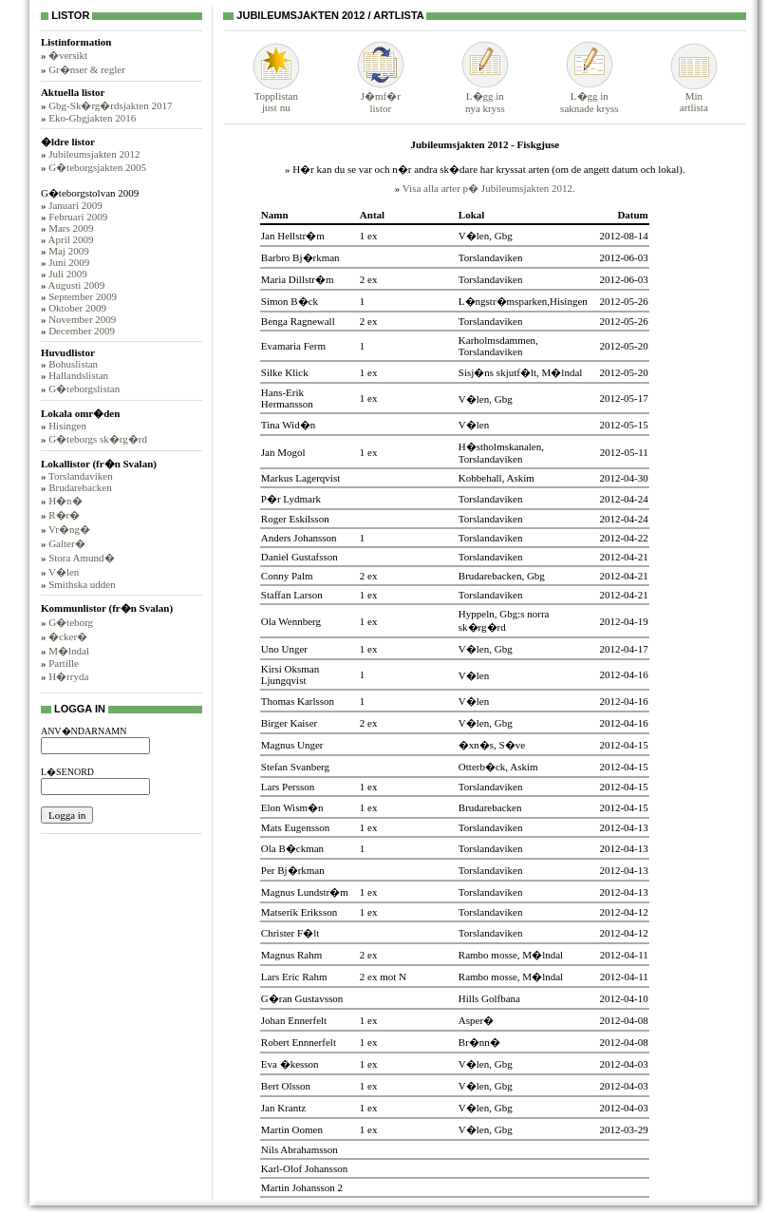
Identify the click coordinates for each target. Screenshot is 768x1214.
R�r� (64, 515)
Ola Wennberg (291, 621)
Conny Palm (287, 575)
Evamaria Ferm (293, 345)
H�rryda (68, 676)
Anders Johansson (299, 537)
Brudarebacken (80, 487)
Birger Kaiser (289, 723)
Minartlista (694, 97)
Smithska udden (82, 584)
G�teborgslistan (84, 388)
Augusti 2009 (76, 285)
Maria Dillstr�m (297, 279)
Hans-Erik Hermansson (287, 398)
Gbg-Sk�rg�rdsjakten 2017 (110, 105)
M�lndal (68, 650)
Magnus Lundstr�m (304, 892)
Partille (63, 663)
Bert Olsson (285, 1085)
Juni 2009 (68, 262)
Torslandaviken (80, 476)
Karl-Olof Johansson (304, 1168)
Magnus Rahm (291, 954)
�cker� (67, 636)
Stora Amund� (81, 557)
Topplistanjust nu (276, 97)
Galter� (66, 543)
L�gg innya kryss (485, 96)
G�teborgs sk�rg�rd (97, 439)
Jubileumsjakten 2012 (94, 154)
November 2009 (82, 319)
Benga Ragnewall (298, 321)
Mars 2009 (70, 228)
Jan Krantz (283, 1107)
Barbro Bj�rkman (300, 257)
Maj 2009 (68, 250)
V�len (63, 572)
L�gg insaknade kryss (589, 96)
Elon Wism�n (292, 807)
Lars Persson (288, 786)
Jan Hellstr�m (293, 235)
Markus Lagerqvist (300, 478)
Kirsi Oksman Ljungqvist (290, 674)
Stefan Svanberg (295, 766)
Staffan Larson (292, 594)
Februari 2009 (77, 216)
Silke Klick (285, 372)
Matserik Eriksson (299, 912)
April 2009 (71, 239)
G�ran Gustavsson (302, 998)
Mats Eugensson (295, 827)
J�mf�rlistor (380, 96)
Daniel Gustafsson (299, 556)
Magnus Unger (292, 744)
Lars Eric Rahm (294, 976)
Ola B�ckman (292, 848)
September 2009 (82, 296)
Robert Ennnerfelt (298, 1042)
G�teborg (70, 622)
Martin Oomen (292, 1129)
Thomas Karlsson (297, 701)
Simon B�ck (289, 301)
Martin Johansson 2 (302, 1187)
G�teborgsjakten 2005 (97, 167)
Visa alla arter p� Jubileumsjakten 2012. (489, 188)
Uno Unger (284, 648)
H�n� (65, 500)
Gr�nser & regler (86, 69)
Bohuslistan (73, 364)
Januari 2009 (75, 205)
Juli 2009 (67, 273)
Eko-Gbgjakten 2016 (92, 117)
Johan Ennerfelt (294, 1020)
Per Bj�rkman (293, 870)
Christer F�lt (290, 933)
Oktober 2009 (77, 307)
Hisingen (67, 425)
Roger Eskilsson (295, 518)
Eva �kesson (290, 1064)
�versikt (67, 55)
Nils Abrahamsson (299, 1149)
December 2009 (81, 330)
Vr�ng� (69, 529)
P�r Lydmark (291, 498)
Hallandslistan (78, 375)
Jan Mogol (283, 452)
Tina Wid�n (288, 424)
